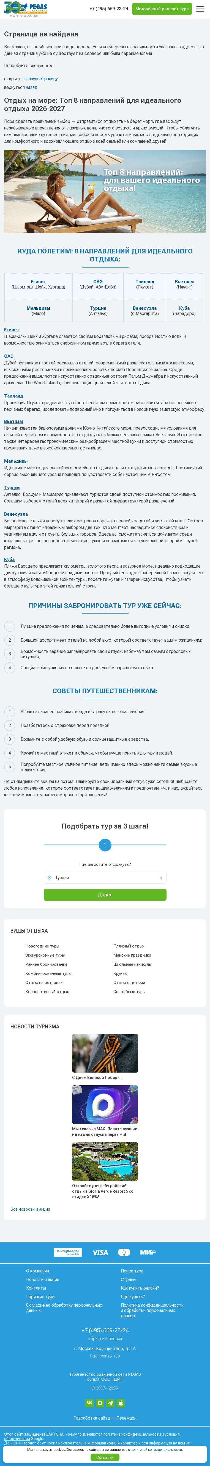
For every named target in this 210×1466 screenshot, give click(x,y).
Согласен (105, 1457)
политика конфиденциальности (132, 1434)
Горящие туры (40, 1296)
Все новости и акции (30, 1209)
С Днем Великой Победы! (97, 1077)
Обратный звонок (105, 1338)
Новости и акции (42, 1279)
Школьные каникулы (132, 964)
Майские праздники (132, 955)
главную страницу (40, 78)
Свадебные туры (129, 991)
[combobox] (105, 877)
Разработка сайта (91, 1418)
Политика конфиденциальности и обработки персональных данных (152, 1310)
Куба (184, 308)
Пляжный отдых (128, 946)
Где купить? (133, 1296)
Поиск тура (132, 1271)
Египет (38, 281)
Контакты (36, 1288)
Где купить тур (105, 1356)
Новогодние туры (42, 946)
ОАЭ (98, 281)
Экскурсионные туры (45, 955)
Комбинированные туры (48, 973)
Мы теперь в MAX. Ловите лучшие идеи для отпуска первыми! (104, 1132)
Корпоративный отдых (47, 991)
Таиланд (144, 281)
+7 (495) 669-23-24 (109, 8)
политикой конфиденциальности (156, 1450)
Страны (128, 1279)
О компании (37, 1271)
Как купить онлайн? (140, 1288)
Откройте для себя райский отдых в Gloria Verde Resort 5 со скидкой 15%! (102, 1191)
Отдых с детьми (129, 982)
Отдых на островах (43, 982)
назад (31, 87)
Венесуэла (145, 308)
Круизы (120, 973)
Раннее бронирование (46, 964)
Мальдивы (38, 308)
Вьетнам (184, 281)
